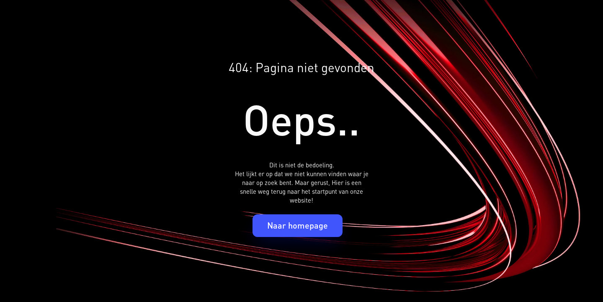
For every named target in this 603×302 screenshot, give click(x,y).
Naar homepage (297, 225)
